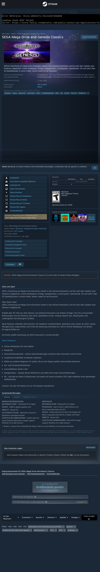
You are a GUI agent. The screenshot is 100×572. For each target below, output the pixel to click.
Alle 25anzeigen (91, 220)
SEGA (40, 88)
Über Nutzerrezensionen (36, 475)
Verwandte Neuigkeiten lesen (15, 246)
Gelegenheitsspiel (48, 94)
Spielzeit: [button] (70, 528)
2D (61, 94)
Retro (38, 94)
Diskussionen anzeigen (13, 250)
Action (13, 35)
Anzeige (74, 519)
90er (57, 94)
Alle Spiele (6, 35)
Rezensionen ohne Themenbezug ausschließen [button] (45, 528)
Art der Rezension (7, 519)
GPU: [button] (61, 532)
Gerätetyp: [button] (71, 532)
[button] (25, 218)
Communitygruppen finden (15, 257)
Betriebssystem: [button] (39, 532)
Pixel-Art (74, 94)
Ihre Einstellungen (53, 475)
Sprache (39, 519)
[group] (50, 530)
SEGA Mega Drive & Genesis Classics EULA (20, 219)
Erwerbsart (26, 519)
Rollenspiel (31, 94)
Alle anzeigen (90, 449)
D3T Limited (42, 86)
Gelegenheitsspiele (31, 230)
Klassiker (8, 94)
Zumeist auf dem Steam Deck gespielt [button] (16, 532)
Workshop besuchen (12, 253)
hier (71, 457)
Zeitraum (51, 519)
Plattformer (82, 94)
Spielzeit (63, 519)
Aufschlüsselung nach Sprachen (13, 475)
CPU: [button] (52, 532)
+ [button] (88, 94)
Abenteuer (22, 94)
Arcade (66, 94)
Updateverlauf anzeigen (14, 243)
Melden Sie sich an (8, 168)
